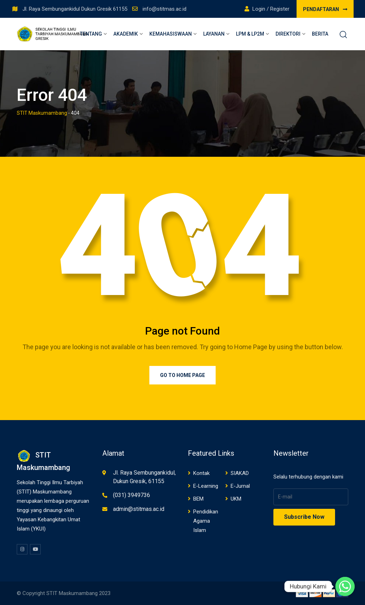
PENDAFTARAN (325, 9)
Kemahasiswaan (170, 34)
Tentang (91, 34)
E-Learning (205, 486)
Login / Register (267, 9)
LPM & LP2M (250, 34)
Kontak (201, 473)
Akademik (125, 34)
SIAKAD (240, 473)
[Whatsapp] (345, 586)
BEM (198, 499)
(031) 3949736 (131, 495)
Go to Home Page (182, 375)
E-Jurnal (240, 486)
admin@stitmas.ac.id (138, 509)
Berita (320, 34)
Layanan (214, 34)
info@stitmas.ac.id (164, 9)
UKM (236, 499)
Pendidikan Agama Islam (205, 520)
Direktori (288, 34)
